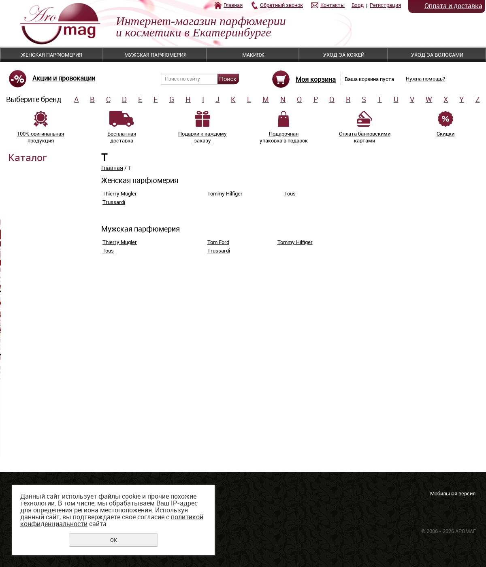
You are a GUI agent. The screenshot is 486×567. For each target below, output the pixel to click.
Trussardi (113, 202)
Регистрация (385, 5)
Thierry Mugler (119, 193)
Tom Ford (218, 242)
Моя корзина (316, 79)
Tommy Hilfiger (225, 193)
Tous (290, 193)
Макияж (253, 54)
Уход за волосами (437, 54)
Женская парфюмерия (51, 54)
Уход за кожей (343, 54)
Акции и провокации (63, 78)
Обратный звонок (281, 5)
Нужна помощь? (425, 78)
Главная (233, 5)
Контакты (332, 5)
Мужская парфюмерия (155, 54)
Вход (358, 5)
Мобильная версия (452, 493)
